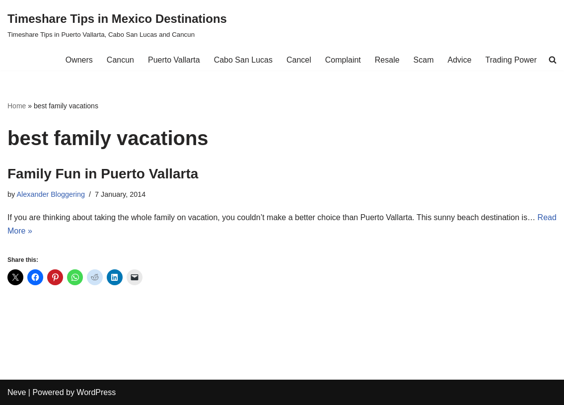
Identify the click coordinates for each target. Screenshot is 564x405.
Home (16, 106)
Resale (387, 60)
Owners (79, 60)
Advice (460, 60)
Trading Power (511, 60)
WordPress (96, 392)
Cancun (120, 60)
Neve (16, 392)
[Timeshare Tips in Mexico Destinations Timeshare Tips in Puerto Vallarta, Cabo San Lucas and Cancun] (117, 24)
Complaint (343, 60)
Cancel (298, 60)
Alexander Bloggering (50, 194)
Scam (424, 60)
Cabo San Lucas (243, 60)
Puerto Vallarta (174, 60)
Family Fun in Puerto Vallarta (102, 173)
